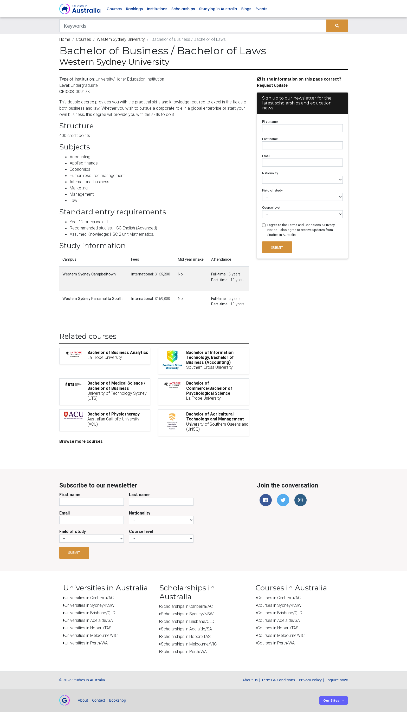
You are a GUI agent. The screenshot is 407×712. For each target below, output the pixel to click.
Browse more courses (81, 441)
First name (270, 122)
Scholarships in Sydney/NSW (187, 614)
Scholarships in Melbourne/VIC (189, 644)
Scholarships (183, 8)
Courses (114, 8)
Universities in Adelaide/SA (89, 620)
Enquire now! (337, 680)
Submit (277, 247)
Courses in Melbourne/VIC (281, 635)
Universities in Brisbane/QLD (90, 612)
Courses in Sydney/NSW (279, 605)
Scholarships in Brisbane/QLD (187, 621)
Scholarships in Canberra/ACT (188, 606)
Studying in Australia (218, 8)
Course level (271, 208)
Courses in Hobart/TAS (278, 627)
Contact (98, 700)
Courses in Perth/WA (276, 642)
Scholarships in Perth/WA (184, 651)
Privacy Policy (310, 680)
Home (64, 39)
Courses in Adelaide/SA (278, 620)
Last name (270, 139)
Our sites (331, 700)
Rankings (134, 8)
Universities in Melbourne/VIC (91, 635)
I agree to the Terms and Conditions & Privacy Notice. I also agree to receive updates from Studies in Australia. (301, 230)
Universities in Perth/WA (86, 642)
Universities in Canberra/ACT (90, 597)
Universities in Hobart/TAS (88, 627)
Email (266, 156)
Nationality (270, 173)
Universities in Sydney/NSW (89, 605)
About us (249, 680)
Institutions (157, 8)
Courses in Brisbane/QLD (279, 612)
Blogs (246, 8)
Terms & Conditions (278, 680)
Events (261, 8)
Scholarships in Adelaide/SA (186, 629)
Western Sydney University (121, 39)
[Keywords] (193, 26)
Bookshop (117, 700)
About (83, 700)
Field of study (272, 190)
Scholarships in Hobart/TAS (186, 636)
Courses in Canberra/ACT (280, 597)
